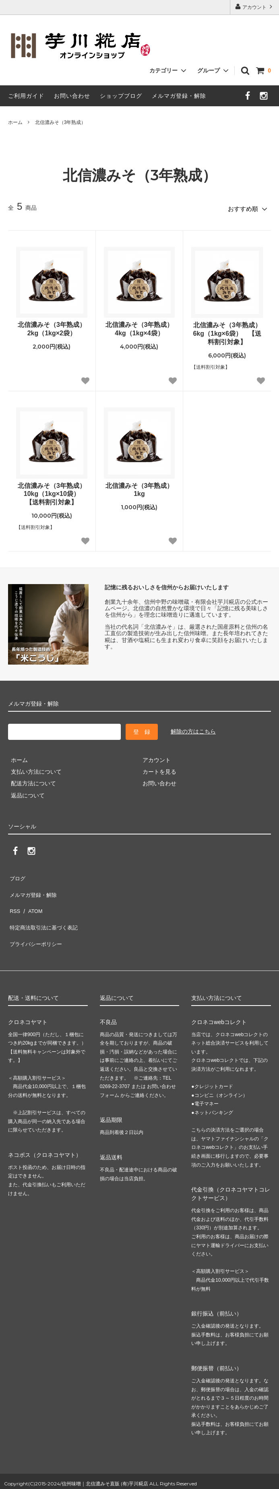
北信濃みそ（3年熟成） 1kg (140, 487)
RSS (14, 897)
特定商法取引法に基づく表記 (44, 909)
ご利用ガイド (26, 96)
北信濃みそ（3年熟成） (60, 122)
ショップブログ (121, 96)
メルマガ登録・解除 (179, 96)
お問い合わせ (72, 96)
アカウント (255, 6)
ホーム (15, 122)
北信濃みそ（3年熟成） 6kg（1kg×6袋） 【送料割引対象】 (228, 331)
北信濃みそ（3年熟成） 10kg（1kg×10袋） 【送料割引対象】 (52, 491)
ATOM (32, 897)
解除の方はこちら (193, 728)
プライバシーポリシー (36, 921)
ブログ (16, 874)
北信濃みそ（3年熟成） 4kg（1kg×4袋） (140, 326)
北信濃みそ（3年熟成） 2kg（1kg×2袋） (52, 326)
